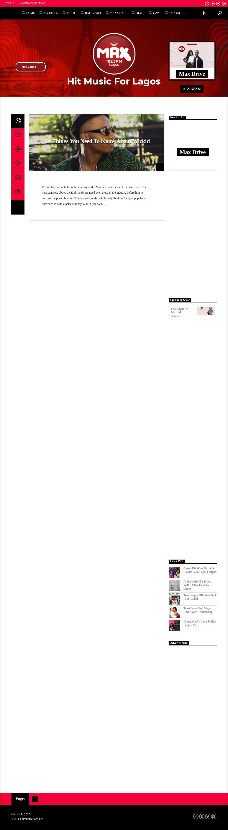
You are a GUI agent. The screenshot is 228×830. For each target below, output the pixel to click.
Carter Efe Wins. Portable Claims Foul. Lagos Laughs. (199, 570)
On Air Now (192, 89)
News (140, 12)
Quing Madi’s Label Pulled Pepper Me (199, 623)
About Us (51, 12)
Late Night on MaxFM (179, 310)
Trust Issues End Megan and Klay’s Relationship (197, 610)
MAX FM (36, 165)
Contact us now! (32, 3)
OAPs (156, 12)
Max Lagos (31, 66)
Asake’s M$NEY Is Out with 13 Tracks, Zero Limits (197, 585)
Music (71, 12)
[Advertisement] (193, 233)
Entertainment (41, 118)
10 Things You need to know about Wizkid (97, 141)
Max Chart (118, 12)
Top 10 (9, 3)
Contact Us (178, 12)
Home (30, 12)
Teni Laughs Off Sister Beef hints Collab (199, 597)
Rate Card (93, 12)
